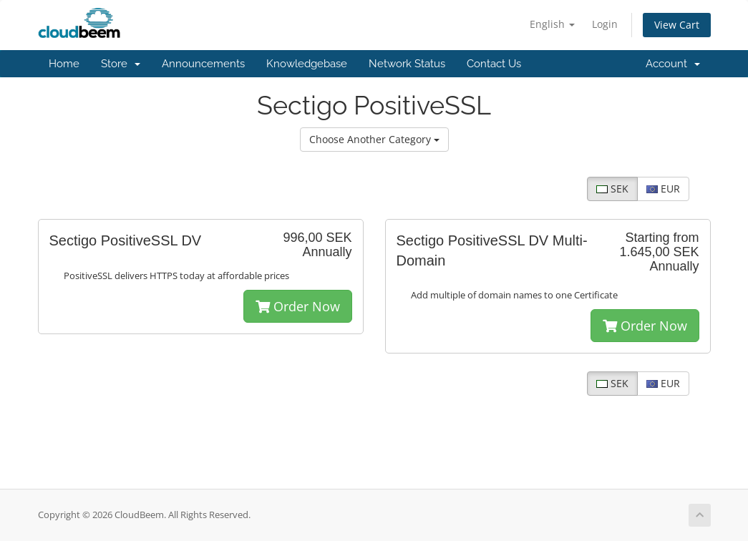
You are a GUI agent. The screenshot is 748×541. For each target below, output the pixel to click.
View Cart (676, 24)
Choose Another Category (374, 139)
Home (64, 63)
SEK (612, 188)
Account (673, 63)
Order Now (298, 306)
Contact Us (494, 63)
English (552, 24)
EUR (663, 188)
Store (120, 63)
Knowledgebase (306, 63)
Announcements (203, 63)
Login (605, 24)
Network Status (407, 63)
